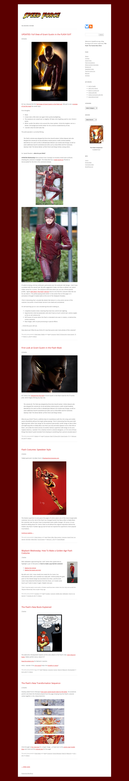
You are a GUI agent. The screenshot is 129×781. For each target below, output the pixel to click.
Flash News (38, 334)
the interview (35, 747)
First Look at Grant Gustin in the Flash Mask (42, 347)
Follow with (92, 92)
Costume (53, 334)
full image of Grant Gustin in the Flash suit (49, 104)
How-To (71, 594)
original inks (39, 749)
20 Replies (24, 352)
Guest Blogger (61, 539)
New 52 (60, 670)
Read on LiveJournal (93, 90)
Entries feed (88, 162)
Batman (45, 670)
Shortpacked (71, 670)
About (86, 56)
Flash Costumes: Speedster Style (36, 449)
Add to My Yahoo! (93, 88)
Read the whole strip (28, 661)
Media (43, 334)
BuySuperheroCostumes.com (51, 458)
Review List (88, 67)
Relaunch (64, 670)
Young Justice (41, 539)
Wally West (34, 539)
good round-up (58, 160)
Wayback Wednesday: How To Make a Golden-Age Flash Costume (47, 551)
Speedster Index (89, 69)
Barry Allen (51, 537)
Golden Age (59, 594)
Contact (87, 58)
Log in (86, 160)
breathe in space (53, 665)
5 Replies (24, 611)
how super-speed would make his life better (54, 692)
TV (75, 334)
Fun (36, 670)
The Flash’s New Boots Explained (36, 607)
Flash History (38, 537)
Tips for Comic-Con (90, 71)
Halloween (65, 594)
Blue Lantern (57, 537)
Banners (87, 73)
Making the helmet (30, 568)
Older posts (26, 767)
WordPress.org (89, 167)
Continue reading (28, 533)
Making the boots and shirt (33, 570)
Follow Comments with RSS (95, 95)
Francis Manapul (57, 753)
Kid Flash (28, 539)
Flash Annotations (90, 63)
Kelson (35, 336)
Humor (55, 670)
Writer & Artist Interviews (91, 65)
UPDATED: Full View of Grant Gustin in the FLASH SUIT (46, 34)
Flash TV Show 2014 (61, 334)
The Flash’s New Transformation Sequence (41, 683)
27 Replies (24, 687)
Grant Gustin (70, 334)
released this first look (37, 395)
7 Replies (24, 557)
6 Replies (24, 454)
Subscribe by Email (93, 97)
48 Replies (24, 38)
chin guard (38, 665)
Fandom (37, 594)
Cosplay (48, 594)
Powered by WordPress (27, 773)
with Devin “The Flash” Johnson (40, 291)
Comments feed (89, 164)
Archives (87, 75)
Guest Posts (70, 537)
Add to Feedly (92, 86)
